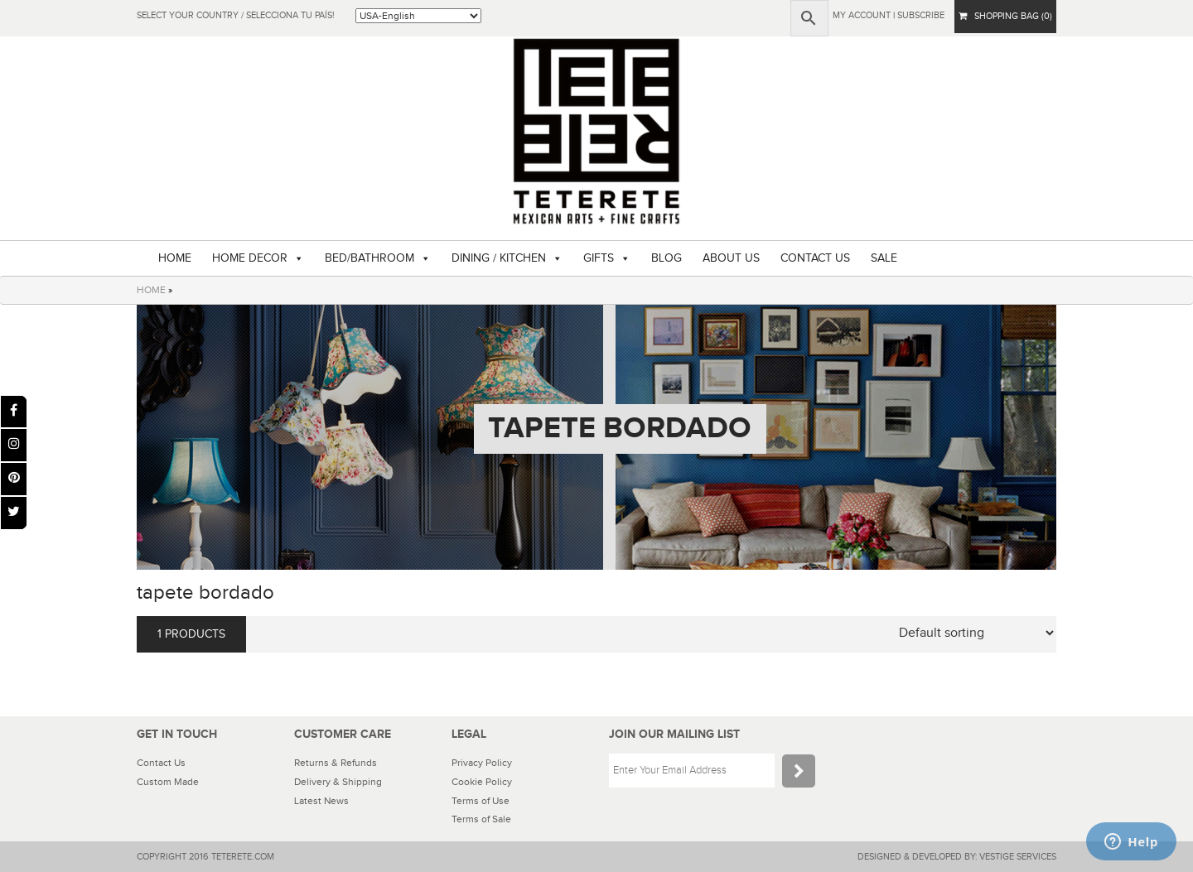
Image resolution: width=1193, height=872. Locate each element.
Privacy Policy (482, 762)
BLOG (666, 258)
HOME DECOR (249, 258)
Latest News (321, 801)
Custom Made (168, 782)
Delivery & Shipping (338, 782)
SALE (884, 258)
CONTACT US (815, 258)
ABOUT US (731, 258)
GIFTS (598, 258)
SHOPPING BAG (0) (1005, 16)
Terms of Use (481, 801)
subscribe (920, 15)
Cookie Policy (482, 782)
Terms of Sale (481, 819)
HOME (174, 258)
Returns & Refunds (335, 762)
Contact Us (161, 762)
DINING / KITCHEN (499, 258)
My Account (862, 15)
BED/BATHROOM (369, 258)
